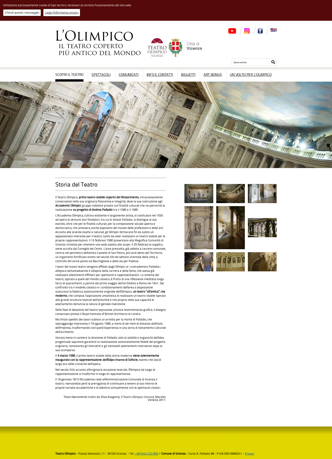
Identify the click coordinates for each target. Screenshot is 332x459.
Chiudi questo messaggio (22, 12)
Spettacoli (101, 74)
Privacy (249, 453)
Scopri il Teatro (69, 74)
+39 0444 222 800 (146, 453)
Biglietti (188, 74)
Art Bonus (213, 74)
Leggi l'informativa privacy (62, 12)
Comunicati (129, 74)
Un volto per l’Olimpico (250, 74)
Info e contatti (160, 74)
